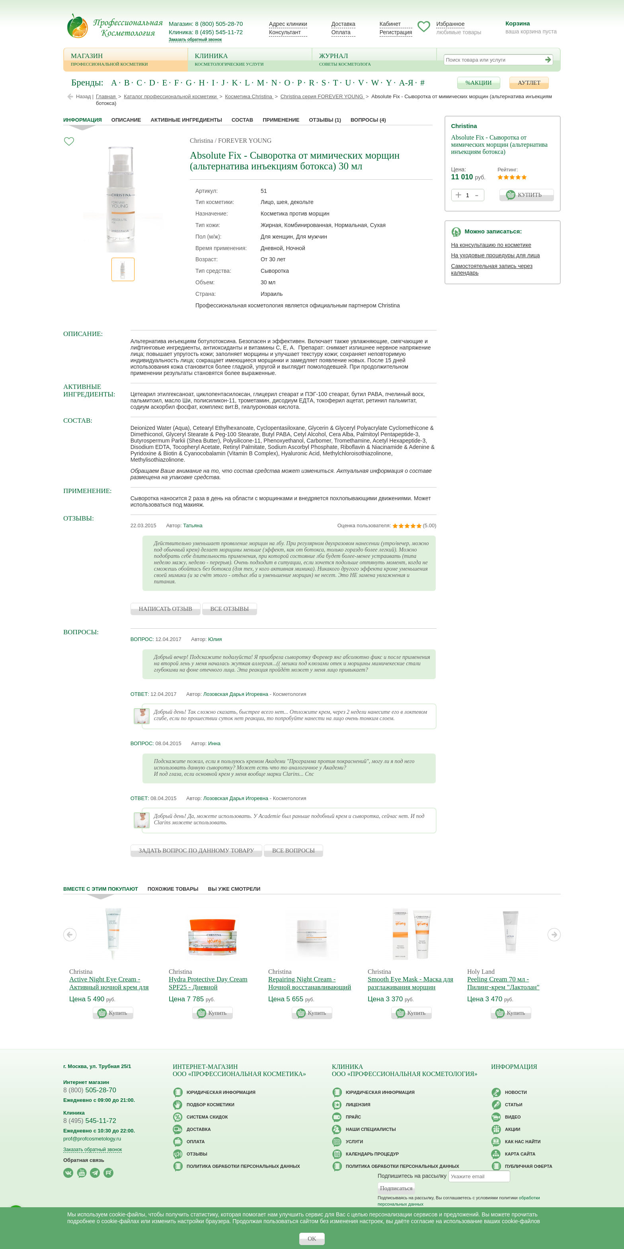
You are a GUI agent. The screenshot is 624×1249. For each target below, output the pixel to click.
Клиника (250, 60)
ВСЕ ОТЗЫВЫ (230, 609)
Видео (513, 1117)
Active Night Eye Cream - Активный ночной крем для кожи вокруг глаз (109, 987)
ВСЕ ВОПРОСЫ (293, 850)
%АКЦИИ (479, 83)
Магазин (126, 60)
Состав (242, 120)
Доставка (343, 24)
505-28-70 (89, 1090)
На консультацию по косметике (491, 245)
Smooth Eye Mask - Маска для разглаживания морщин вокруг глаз (410, 987)
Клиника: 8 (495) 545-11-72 (206, 32)
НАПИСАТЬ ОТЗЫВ (165, 609)
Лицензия (358, 1104)
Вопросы (368, 120)
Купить (118, 1013)
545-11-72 (89, 1121)
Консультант (285, 32)
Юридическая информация (221, 1092)
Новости (516, 1092)
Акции (513, 1129)
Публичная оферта (528, 1166)
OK (312, 1238)
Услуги (354, 1141)
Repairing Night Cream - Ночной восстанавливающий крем (309, 987)
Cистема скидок (207, 1117)
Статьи (514, 1104)
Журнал (374, 60)
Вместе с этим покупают (100, 889)
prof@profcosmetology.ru (92, 1139)
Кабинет (390, 24)
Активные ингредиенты (186, 120)
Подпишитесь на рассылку (412, 1176)
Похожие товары (173, 889)
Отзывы (325, 120)
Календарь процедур (372, 1154)
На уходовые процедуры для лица (495, 255)
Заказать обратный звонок (195, 39)
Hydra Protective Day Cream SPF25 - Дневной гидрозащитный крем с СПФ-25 (208, 991)
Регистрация (396, 32)
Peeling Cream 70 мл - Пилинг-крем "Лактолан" (503, 983)
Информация (82, 120)
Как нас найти (522, 1141)
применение (281, 120)
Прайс (353, 1117)
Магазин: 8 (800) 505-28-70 (206, 23)
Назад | (85, 96)
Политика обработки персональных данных (243, 1166)
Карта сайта (520, 1154)
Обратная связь (83, 1160)
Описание (126, 120)
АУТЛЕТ (529, 83)
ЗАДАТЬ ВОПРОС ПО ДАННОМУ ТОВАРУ (196, 850)
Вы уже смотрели (234, 889)
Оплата (341, 32)
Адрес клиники (288, 24)
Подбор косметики (210, 1104)
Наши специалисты (371, 1129)
